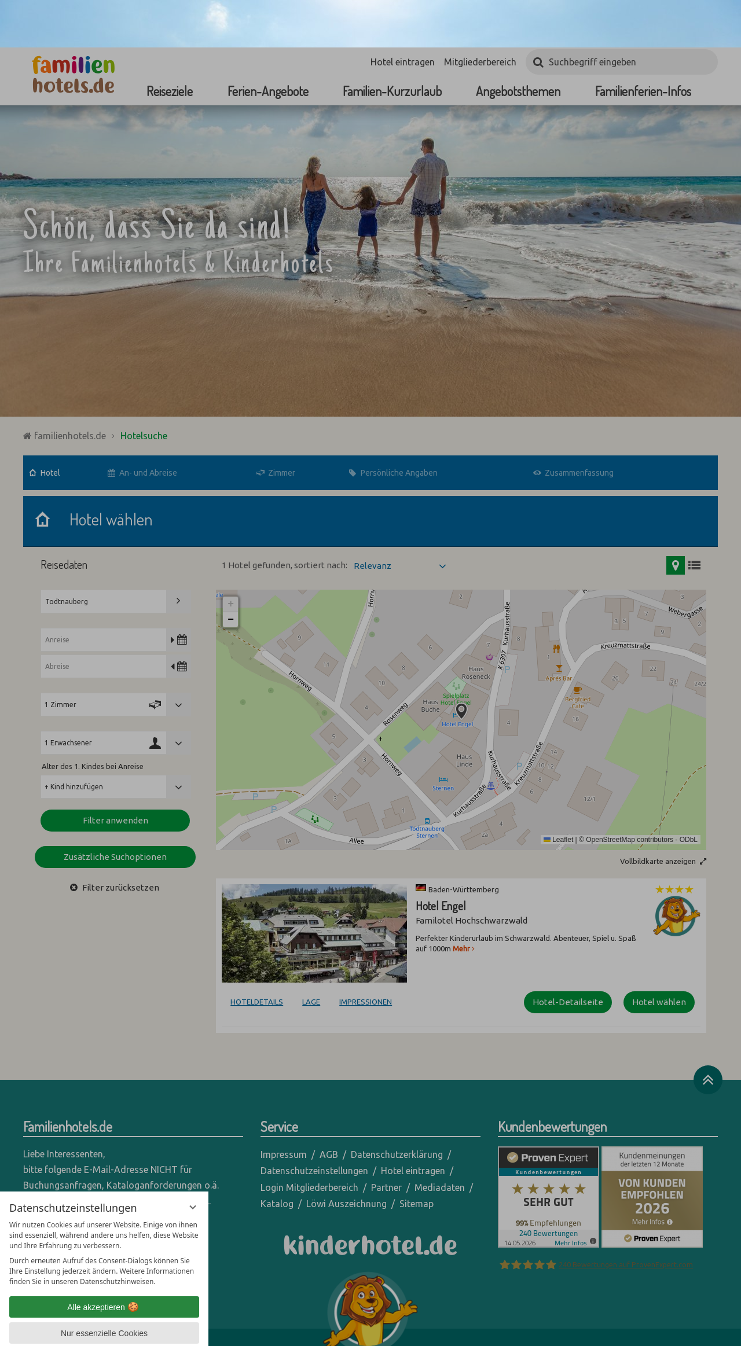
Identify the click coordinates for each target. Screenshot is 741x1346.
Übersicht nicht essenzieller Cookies (104, 1308)
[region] (104, 1206)
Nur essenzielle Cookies (104, 1285)
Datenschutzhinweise (80, 1328)
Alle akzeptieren (104, 1259)
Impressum (144, 1328)
